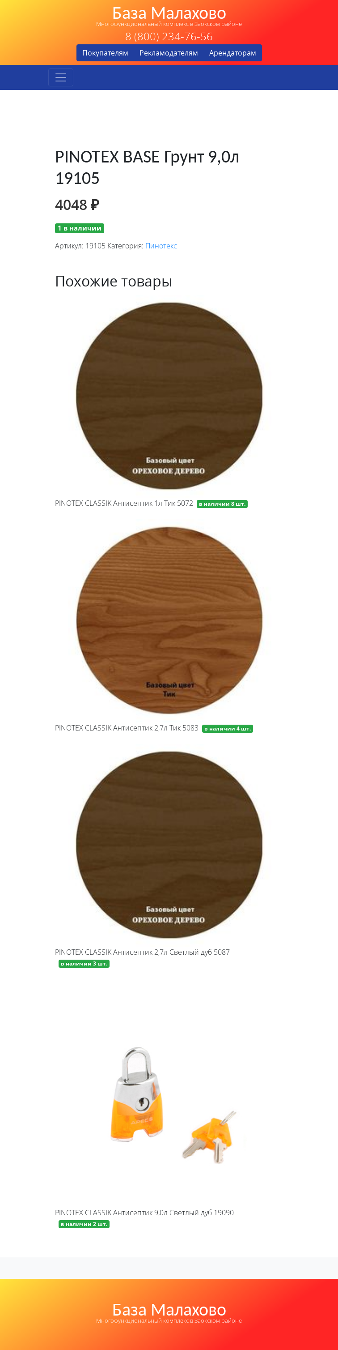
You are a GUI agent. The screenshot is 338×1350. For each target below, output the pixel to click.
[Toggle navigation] (60, 77)
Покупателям (105, 53)
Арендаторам (232, 53)
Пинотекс (161, 246)
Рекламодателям (168, 53)
